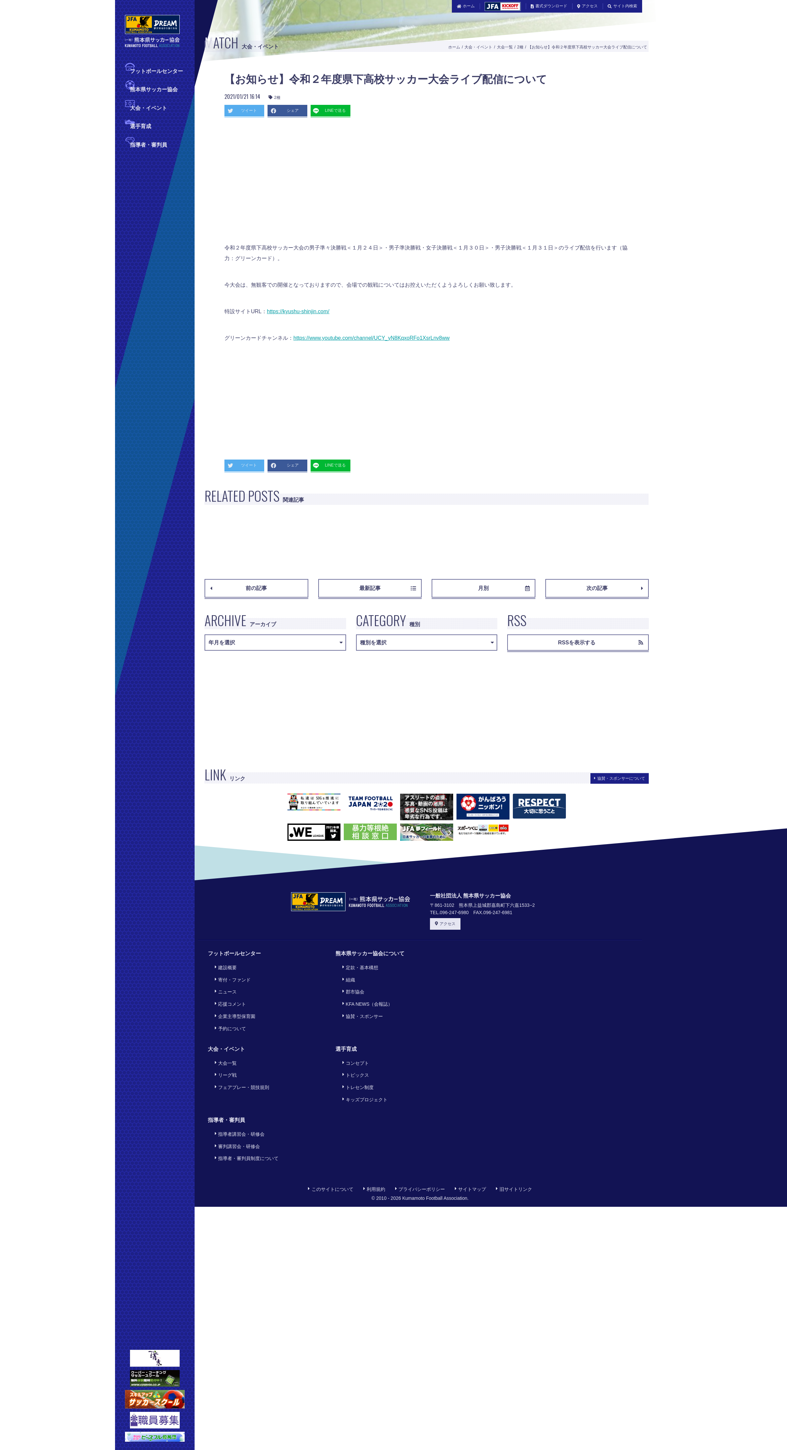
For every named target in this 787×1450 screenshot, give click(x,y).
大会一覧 (505, 47)
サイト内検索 (622, 6)
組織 (346, 975)
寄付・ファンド (230, 975)
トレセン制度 (355, 1061)
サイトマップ (470, 1148)
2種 (520, 47)
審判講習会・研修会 (235, 1110)
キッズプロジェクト (362, 1070)
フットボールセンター (156, 70)
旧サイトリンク (514, 1148)
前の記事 (238, 588)
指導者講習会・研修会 (237, 1101)
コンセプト (353, 1043)
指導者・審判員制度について (244, 1120)
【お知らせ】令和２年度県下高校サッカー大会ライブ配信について (587, 47)
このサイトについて (330, 1148)
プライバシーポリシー (420, 1148)
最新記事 (387, 588)
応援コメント (228, 993)
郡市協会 (351, 984)
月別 (503, 588)
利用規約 (374, 1148)
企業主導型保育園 (232, 1002)
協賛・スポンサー (360, 1002)
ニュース (223, 984)
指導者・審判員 (148, 144)
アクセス (587, 6)
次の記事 (614, 588)
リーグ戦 (223, 1051)
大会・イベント (148, 107)
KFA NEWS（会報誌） (365, 993)
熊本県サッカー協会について (369, 953)
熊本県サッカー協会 (154, 88)
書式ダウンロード (549, 6)
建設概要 (223, 966)
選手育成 (140, 125)
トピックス (353, 1051)
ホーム (466, 6)
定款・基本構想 (358, 966)
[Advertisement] (343, 182)
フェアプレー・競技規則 (239, 1061)
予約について (228, 1011)
